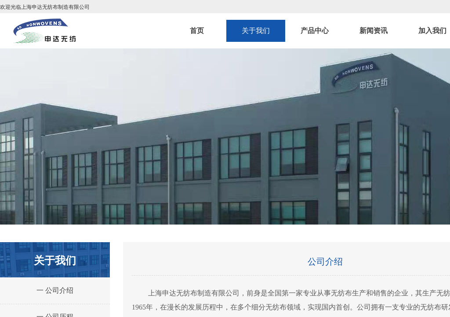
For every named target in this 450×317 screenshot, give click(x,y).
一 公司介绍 (54, 290)
